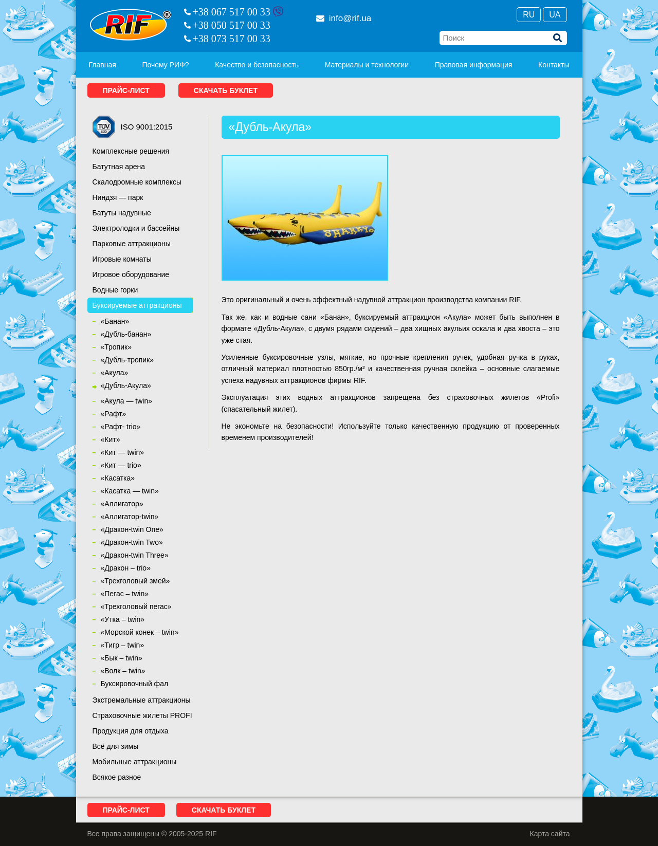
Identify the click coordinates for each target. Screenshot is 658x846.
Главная (102, 65)
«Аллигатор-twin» (130, 516)
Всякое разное (117, 777)
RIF (130, 25)
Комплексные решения (131, 151)
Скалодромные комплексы (137, 182)
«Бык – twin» (121, 658)
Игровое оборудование (131, 274)
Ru (529, 14)
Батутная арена (119, 166)
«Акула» (115, 373)
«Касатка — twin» (130, 491)
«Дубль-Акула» (126, 385)
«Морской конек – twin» (140, 632)
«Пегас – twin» (125, 594)
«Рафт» (113, 414)
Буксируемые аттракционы (137, 305)
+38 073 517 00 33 (231, 38)
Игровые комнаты (122, 259)
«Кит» (110, 439)
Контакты (553, 65)
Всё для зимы (116, 746)
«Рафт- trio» (121, 426)
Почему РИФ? (165, 65)
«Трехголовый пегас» (136, 606)
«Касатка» (118, 478)
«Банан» (115, 321)
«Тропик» (116, 347)
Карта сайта (550, 834)
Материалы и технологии (367, 65)
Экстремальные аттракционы (142, 700)
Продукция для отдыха (131, 731)
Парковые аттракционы (132, 244)
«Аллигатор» (122, 504)
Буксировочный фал (135, 683)
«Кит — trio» (121, 465)
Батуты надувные (122, 213)
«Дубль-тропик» (127, 360)
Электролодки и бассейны (136, 228)
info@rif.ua (343, 18)
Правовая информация (474, 65)
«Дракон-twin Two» (132, 542)
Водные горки (115, 290)
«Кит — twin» (122, 452)
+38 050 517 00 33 (231, 25)
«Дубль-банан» (126, 334)
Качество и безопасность (257, 65)
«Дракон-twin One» (132, 529)
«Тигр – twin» (122, 645)
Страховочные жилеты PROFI (142, 715)
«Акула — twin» (127, 401)
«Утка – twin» (123, 619)
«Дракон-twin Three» (135, 555)
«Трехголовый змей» (135, 581)
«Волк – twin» (123, 671)
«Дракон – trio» (126, 568)
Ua (554, 14)
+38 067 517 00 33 (231, 12)
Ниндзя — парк (118, 197)
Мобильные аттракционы (135, 762)
